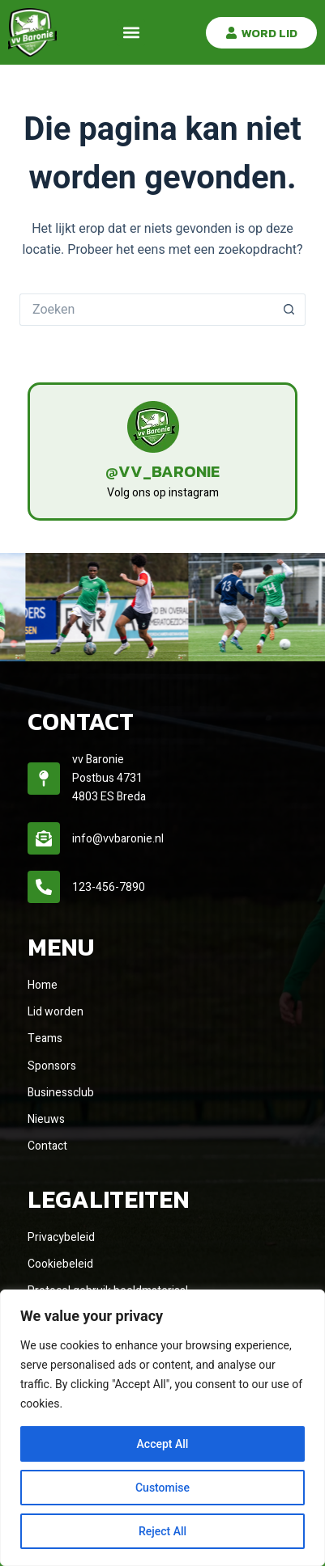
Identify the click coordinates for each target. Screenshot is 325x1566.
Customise (162, 1487)
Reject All (162, 1531)
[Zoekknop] (289, 309)
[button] (131, 32)
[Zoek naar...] (146, 309)
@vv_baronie (162, 471)
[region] (162, 1428)
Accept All (163, 1443)
